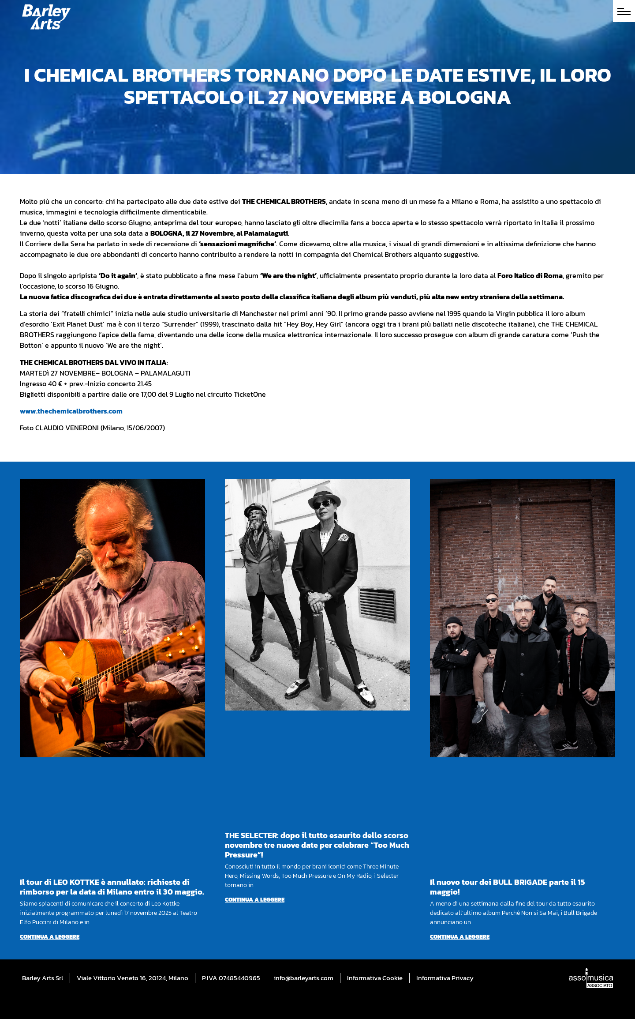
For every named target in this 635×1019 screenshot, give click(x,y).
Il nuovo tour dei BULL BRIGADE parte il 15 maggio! (507, 887)
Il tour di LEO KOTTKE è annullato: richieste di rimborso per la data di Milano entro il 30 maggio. (112, 887)
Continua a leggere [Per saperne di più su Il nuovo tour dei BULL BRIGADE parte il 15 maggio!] (459, 937)
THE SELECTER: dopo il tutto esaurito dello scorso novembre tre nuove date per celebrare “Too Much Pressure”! (317, 845)
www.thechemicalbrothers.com (71, 411)
